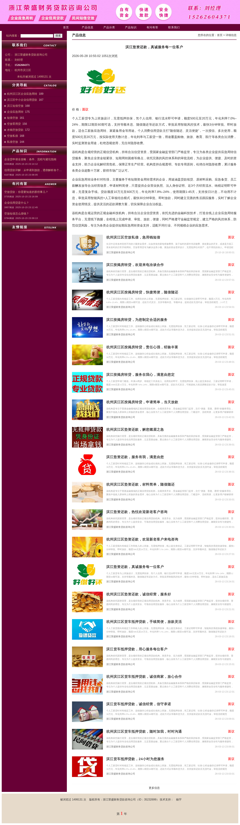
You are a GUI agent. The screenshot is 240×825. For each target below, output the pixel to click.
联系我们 (174, 27)
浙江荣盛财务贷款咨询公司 (120, 252)
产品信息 (87, 27)
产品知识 (131, 27)
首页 (66, 27)
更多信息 (154, 787)
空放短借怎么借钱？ (16, 213)
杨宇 (179, 799)
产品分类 (109, 27)
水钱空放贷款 (15, 129)
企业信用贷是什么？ (16, 202)
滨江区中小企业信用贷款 (22, 99)
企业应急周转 (15, 111)
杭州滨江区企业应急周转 (22, 93)
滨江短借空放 (15, 105)
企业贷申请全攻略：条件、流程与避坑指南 (30, 159)
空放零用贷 (14, 123)
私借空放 (12, 141)
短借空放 (12, 117)
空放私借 (12, 135)
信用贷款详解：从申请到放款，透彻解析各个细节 (34, 170)
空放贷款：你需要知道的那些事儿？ (26, 191)
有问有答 (152, 27)
